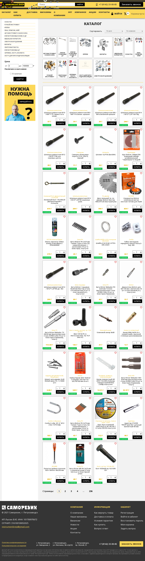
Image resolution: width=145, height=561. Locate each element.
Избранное (80, 12)
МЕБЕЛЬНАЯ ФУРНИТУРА (13, 39)
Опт (70, 12)
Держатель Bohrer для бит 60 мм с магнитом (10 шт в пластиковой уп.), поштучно (131, 289)
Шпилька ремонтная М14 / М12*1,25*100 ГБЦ (131, 113)
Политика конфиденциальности (14, 542)
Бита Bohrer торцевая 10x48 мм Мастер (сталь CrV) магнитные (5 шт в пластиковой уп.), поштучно (80, 290)
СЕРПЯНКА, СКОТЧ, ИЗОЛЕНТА (14, 53)
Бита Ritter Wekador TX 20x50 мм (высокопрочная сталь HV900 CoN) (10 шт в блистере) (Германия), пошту (54, 335)
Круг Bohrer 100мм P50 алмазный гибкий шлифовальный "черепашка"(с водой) (131, 157)
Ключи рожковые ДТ (12, 50)
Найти (80, 4)
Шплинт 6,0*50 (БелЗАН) (105, 154)
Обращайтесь (26, 102)
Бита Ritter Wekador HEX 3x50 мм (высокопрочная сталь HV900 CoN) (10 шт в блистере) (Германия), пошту (131, 381)
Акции (92, 12)
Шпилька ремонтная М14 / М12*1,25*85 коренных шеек (80, 200)
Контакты (104, 12)
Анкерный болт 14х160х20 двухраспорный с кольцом (54, 201)
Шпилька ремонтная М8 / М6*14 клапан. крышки (80, 113)
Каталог (6, 12)
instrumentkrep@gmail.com (15, 526)
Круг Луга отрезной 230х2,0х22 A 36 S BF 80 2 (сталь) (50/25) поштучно (105, 426)
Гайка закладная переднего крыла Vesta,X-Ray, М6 (131, 243)
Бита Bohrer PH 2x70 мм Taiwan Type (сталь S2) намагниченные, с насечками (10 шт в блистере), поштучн (80, 426)
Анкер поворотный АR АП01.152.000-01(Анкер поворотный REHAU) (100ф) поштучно (106, 381)
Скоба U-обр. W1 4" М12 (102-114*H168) (54, 424)
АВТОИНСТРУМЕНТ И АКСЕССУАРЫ (16, 33)
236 (90, 491)
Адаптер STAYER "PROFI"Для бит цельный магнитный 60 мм (131, 425)
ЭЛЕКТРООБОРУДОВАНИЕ (13, 42)
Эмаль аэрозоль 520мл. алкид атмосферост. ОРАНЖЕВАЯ (54, 243)
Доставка (32, 12)
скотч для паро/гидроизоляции (17, 56)
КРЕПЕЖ (7, 27)
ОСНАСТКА (8, 22)
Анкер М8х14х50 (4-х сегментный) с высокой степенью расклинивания (131, 334)
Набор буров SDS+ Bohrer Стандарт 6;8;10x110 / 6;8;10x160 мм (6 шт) (80, 379)
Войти (118, 13)
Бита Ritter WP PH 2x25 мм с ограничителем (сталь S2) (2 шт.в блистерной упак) (80, 471)
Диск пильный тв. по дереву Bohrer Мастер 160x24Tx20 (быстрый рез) (105, 200)
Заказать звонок (131, 4)
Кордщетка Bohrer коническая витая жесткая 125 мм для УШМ (131, 200)
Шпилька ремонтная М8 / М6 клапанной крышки (105, 113)
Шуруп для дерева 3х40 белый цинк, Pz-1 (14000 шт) (54, 381)
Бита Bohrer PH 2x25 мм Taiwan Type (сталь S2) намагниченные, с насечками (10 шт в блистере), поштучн (80, 245)
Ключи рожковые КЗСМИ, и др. (16, 36)
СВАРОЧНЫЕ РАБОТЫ (12, 47)
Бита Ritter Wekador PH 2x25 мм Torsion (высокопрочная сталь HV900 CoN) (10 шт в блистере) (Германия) (105, 290)
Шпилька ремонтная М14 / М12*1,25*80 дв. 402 (54, 288)
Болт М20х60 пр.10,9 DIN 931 (106, 469)
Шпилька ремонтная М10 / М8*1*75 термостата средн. (54, 114)
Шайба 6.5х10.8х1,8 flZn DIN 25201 (105, 244)
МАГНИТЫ (8, 44)
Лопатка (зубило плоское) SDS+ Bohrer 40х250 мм (54, 469)
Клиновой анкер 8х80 (105, 332)
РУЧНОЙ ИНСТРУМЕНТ (12, 25)
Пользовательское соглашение (14, 546)
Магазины (45, 12)
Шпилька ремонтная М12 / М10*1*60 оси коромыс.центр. (54, 156)
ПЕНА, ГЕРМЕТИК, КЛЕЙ (12, 30)
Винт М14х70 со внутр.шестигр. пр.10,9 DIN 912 (80, 335)
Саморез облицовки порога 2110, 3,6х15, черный (80, 156)
